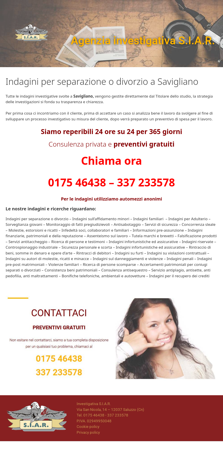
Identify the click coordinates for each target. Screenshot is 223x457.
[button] (143, 24)
